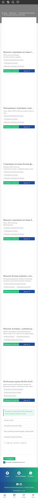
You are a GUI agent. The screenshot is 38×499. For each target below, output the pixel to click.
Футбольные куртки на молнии (13, 389)
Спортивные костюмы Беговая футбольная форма (19, 164)
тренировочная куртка (23, 287)
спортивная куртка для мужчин (13, 340)
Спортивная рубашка (23, 336)
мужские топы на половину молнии (14, 284)
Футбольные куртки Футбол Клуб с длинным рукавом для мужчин (19, 381)
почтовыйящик (19, 476)
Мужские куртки (9, 336)
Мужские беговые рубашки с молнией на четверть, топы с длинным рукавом (19, 276)
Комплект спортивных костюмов (14, 66)
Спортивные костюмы (10, 63)
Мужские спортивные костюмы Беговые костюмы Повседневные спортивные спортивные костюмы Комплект (19, 220)
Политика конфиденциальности (15, 462)
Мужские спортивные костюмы (13, 60)
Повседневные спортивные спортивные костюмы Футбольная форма (19, 108)
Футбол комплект (9, 287)
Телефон (31, 476)
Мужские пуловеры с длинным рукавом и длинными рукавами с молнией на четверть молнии (19, 329)
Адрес (7, 476)
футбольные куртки (10, 396)
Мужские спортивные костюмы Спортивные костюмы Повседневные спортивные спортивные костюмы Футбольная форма (19, 52)
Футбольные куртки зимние (12, 392)
